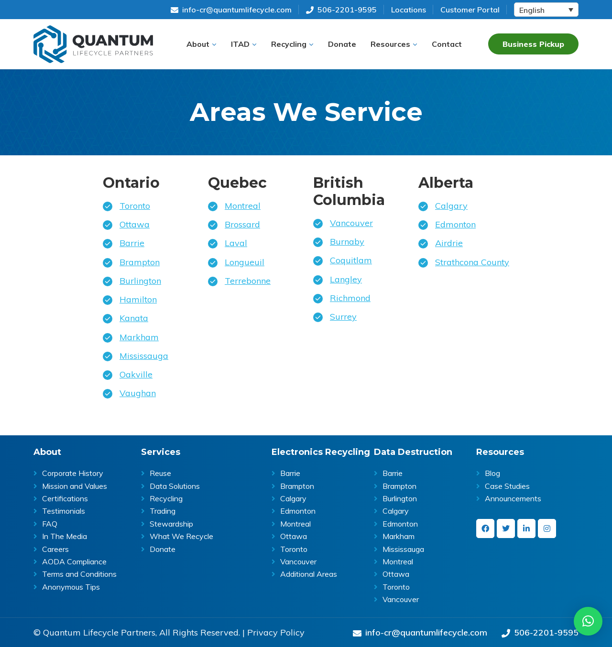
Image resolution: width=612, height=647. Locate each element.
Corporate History (72, 473)
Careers (55, 549)
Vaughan (138, 393)
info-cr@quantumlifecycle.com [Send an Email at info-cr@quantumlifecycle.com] (231, 9)
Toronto (135, 205)
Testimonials (63, 511)
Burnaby (347, 241)
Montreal (243, 205)
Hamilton (138, 299)
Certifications (65, 498)
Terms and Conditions (79, 574)
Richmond (350, 297)
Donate (162, 549)
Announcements (513, 498)
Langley (346, 279)
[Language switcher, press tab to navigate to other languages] (546, 9)
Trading (162, 511)
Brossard (242, 224)
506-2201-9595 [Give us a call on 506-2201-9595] (341, 9)
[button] (201, 44)
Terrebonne (248, 280)
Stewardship (171, 523)
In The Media (64, 536)
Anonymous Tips (71, 587)
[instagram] (547, 528)
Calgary (451, 205)
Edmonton (455, 224)
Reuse (160, 473)
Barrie (132, 242)
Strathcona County (472, 262)
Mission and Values (74, 486)
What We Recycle (181, 536)
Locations (408, 9)
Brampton (140, 262)
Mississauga (144, 355)
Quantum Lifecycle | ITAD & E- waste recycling (93, 44)
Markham (139, 337)
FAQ (49, 523)
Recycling (166, 498)
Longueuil (244, 262)
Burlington (140, 280)
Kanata (134, 318)
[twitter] (506, 528)
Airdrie (449, 242)
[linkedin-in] (526, 528)
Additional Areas (308, 574)
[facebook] (485, 528)
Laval (236, 242)
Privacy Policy (276, 632)
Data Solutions (175, 486)
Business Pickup (533, 44)
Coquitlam (351, 260)
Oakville (136, 374)
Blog (492, 473)
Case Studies (507, 486)
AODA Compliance (74, 561)
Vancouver (351, 222)
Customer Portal (470, 9)
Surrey (343, 316)
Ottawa (135, 224)
